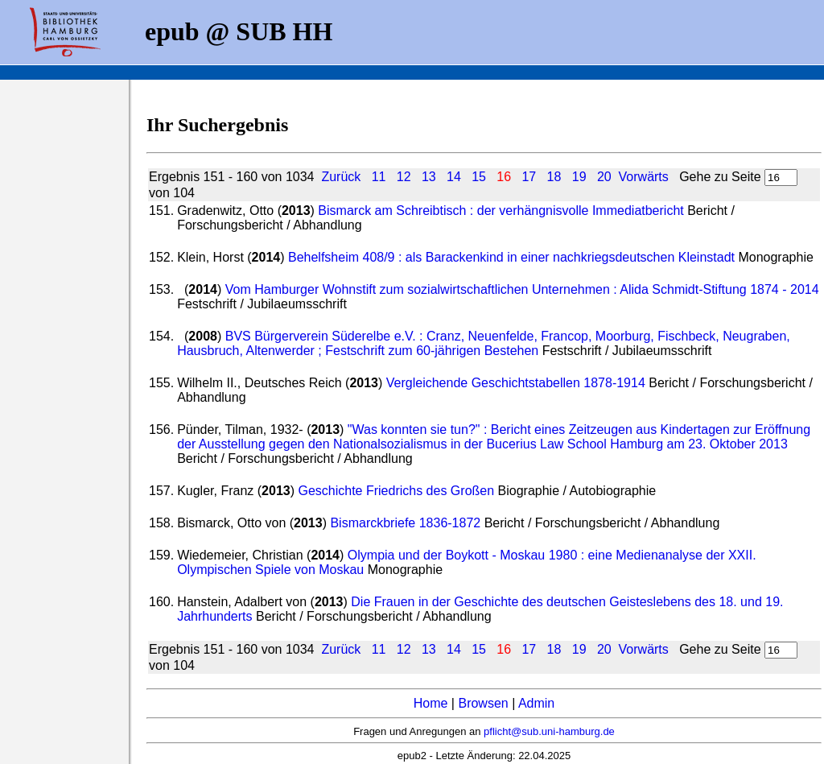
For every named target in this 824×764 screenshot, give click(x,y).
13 (429, 177)
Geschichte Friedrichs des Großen (396, 491)
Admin (536, 703)
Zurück (340, 177)
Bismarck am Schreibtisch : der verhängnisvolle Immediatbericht (500, 210)
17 (528, 177)
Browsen (483, 703)
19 (579, 177)
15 (479, 177)
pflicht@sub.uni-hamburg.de (549, 731)
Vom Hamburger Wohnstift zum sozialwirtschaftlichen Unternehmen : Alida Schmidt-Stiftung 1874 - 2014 (522, 289)
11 (379, 177)
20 (604, 177)
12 (404, 177)
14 (454, 177)
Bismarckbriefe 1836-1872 (407, 523)
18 (554, 177)
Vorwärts (644, 177)
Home (431, 703)
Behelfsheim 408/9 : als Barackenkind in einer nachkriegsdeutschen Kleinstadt (511, 257)
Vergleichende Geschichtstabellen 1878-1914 (515, 383)
